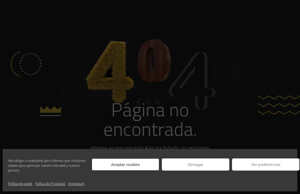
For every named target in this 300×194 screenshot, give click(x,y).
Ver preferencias (265, 164)
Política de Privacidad (50, 183)
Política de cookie (20, 183)
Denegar (195, 164)
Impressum (76, 183)
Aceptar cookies (125, 164)
